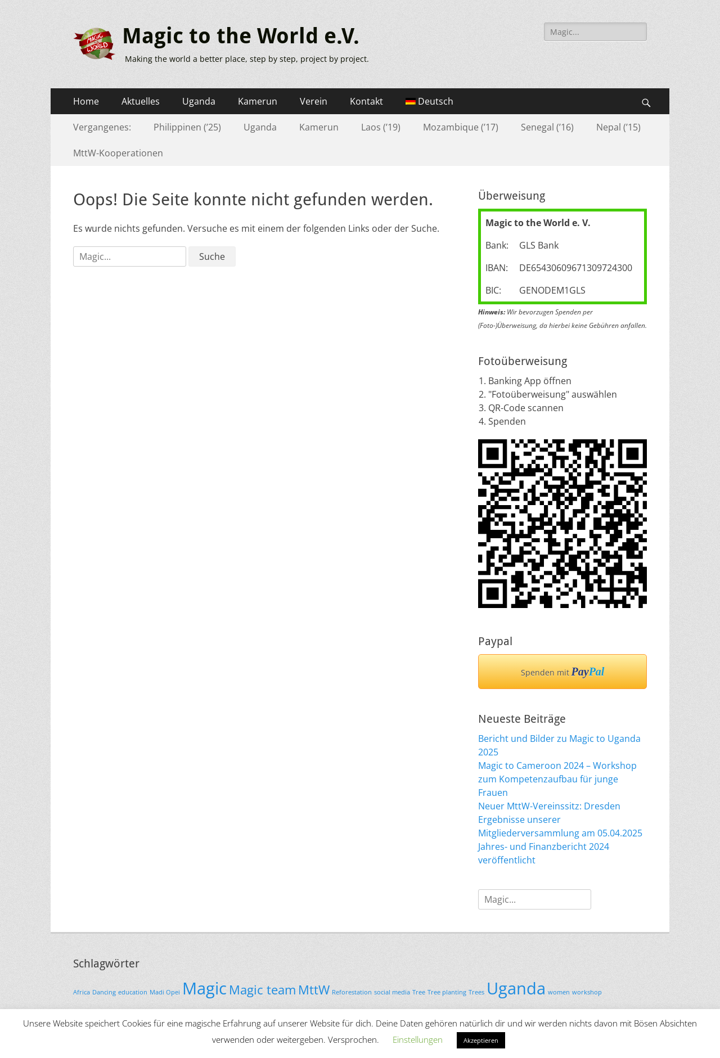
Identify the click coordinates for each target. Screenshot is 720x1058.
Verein (313, 101)
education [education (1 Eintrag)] (132, 992)
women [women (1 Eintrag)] (559, 992)
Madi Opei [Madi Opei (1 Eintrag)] (165, 992)
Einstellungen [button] (418, 1039)
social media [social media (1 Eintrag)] (392, 992)
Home (86, 101)
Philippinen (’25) (187, 127)
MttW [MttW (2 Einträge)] (314, 990)
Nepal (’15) (618, 127)
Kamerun (257, 101)
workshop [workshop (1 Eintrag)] (587, 992)
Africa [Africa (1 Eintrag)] (81, 992)
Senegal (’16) (547, 127)
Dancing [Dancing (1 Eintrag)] (104, 992)
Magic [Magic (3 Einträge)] (204, 988)
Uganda (198, 101)
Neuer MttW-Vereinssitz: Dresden (549, 806)
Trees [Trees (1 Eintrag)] (476, 992)
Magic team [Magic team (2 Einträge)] (262, 990)
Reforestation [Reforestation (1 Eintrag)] (352, 992)
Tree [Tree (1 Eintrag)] (418, 992)
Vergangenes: (102, 127)
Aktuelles (141, 101)
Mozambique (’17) (460, 127)
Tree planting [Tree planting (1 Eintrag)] (447, 992)
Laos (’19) (380, 127)
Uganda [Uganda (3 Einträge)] (516, 988)
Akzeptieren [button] (481, 1040)
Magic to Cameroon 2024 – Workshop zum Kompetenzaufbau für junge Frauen (557, 779)
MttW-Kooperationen (118, 153)
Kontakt (366, 101)
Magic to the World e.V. (240, 36)
